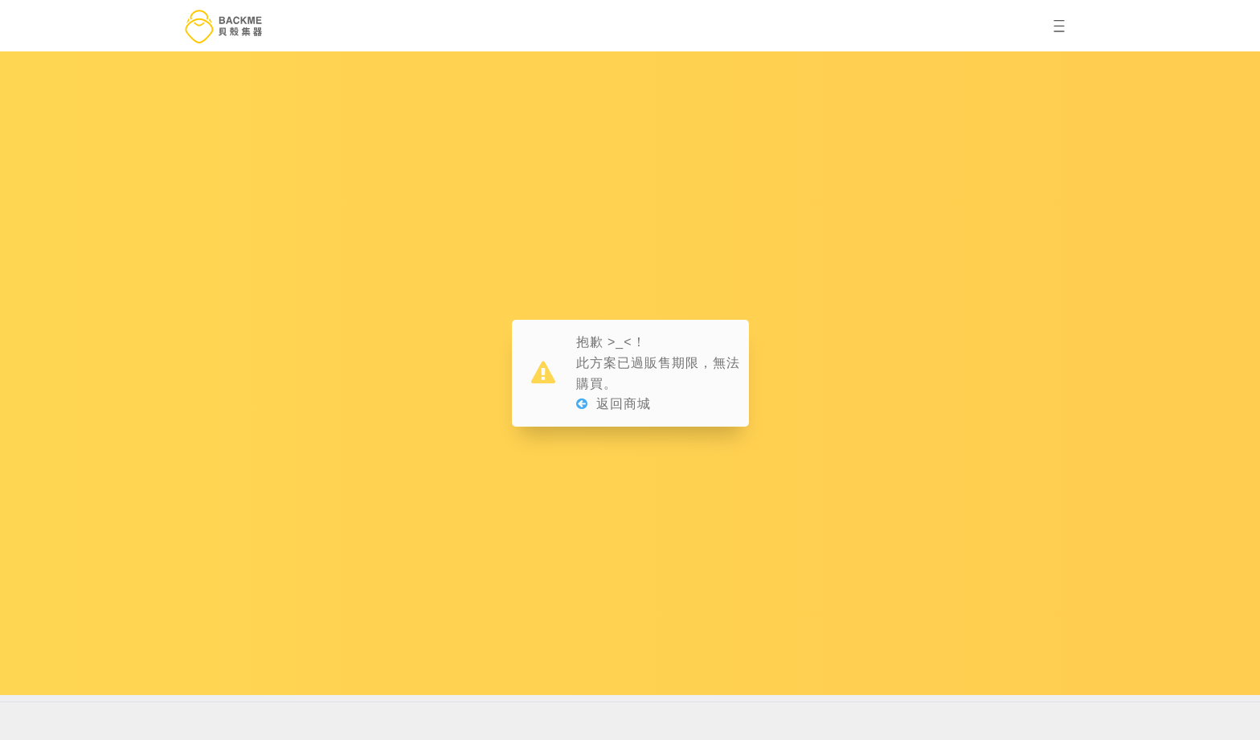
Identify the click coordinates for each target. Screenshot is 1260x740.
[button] (1059, 26)
